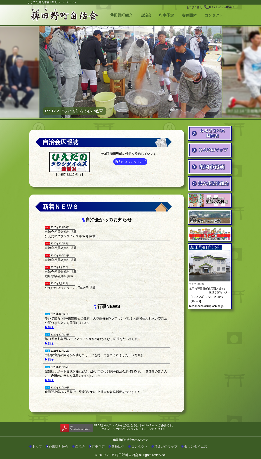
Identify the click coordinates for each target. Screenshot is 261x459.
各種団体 (189, 15)
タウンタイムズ (195, 446)
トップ (37, 446)
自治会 (145, 15)
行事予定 (166, 15)
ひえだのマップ (165, 446)
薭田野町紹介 (121, 15)
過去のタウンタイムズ (130, 161)
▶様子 (49, 327)
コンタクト (213, 15)
